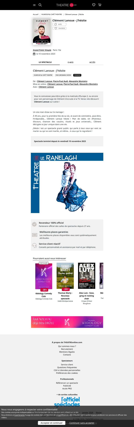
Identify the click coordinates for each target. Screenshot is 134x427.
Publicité (67, 385)
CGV (55, 370)
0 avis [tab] (70, 62)
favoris (60, 28)
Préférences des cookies (67, 373)
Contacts (67, 354)
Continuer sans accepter (81, 422)
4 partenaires (19, 415)
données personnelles (70, 370)
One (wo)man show (63, 75)
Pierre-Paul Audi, (60, 81)
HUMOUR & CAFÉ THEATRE (43, 75)
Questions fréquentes (67, 367)
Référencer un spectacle (67, 383)
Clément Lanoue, (45, 81)
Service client (67, 364)
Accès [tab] (92, 62)
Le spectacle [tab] (45, 62)
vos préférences (62, 415)
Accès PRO (67, 388)
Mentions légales (67, 352)
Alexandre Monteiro (78, 81)
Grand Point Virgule (42, 50)
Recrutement (67, 349)
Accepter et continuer (52, 422)
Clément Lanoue (46, 87)
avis (58, 24)
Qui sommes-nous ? (67, 346)
